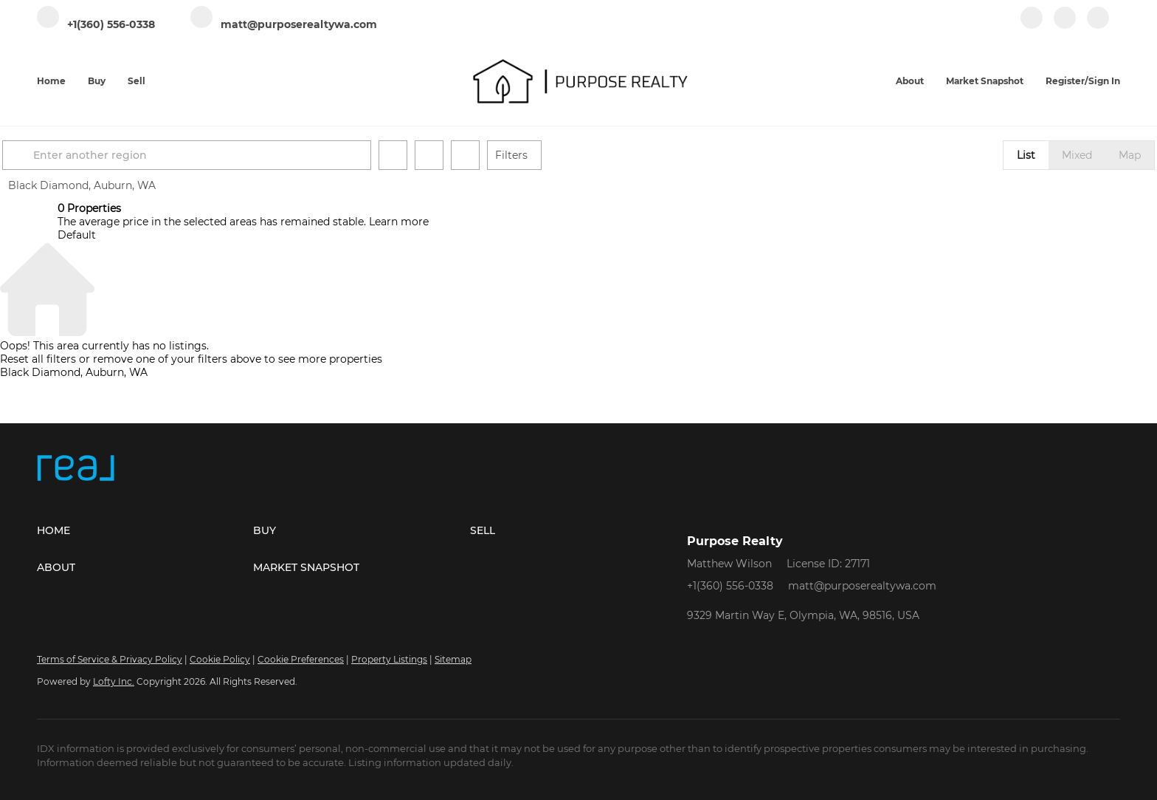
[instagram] (1065, 25)
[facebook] (1031, 25)
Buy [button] (97, 80)
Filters (566, 155)
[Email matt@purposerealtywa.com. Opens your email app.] (283, 24)
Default (77, 235)
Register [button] (1065, 80)
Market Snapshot (984, 80)
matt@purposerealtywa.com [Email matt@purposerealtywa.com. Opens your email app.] (862, 585)
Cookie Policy (220, 659)
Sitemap (453, 659)
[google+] (1098, 25)
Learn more (399, 221)
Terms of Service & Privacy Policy (109, 659)
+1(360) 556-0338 (730, 585)
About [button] (910, 80)
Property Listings (389, 659)
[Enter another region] (248, 155)
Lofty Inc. (113, 681)
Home (51, 80)
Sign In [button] (1104, 80)
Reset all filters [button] (38, 359)
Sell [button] (136, 80)
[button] (75, 155)
